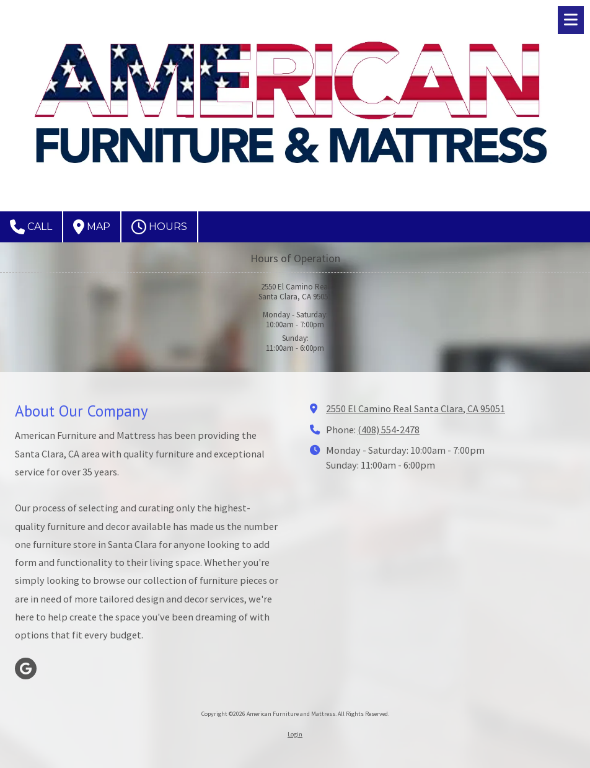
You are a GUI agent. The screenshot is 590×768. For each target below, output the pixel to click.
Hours (159, 226)
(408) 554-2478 (389, 429)
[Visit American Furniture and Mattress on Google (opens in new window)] (26, 668)
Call (31, 226)
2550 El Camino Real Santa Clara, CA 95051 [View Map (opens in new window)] (415, 408)
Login (295, 734)
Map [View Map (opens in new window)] (91, 226)
